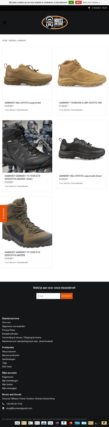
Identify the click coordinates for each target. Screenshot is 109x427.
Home (4, 41)
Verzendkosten (22, 110)
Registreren (7, 377)
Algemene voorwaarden (13, 326)
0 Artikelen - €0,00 (97, 8)
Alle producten (9, 351)
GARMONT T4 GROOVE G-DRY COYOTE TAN (80, 103)
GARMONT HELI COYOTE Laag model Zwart (80, 176)
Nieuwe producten (10, 355)
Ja (71, 2)
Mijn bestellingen (10, 381)
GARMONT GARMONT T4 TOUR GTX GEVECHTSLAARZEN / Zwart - (22, 177)
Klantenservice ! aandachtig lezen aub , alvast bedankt (27, 341)
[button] (3, 213)
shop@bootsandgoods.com (19, 408)
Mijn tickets (7, 384)
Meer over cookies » (91, 2)
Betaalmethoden (10, 334)
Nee (78, 2)
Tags (4, 363)
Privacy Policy (8, 330)
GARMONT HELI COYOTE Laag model (23, 103)
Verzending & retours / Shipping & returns (21, 337)
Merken (12, 41)
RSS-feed (6, 366)
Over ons (6, 322)
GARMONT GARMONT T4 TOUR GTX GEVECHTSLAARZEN (22, 253)
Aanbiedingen (8, 359)
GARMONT (22, 41)
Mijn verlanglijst (9, 388)
